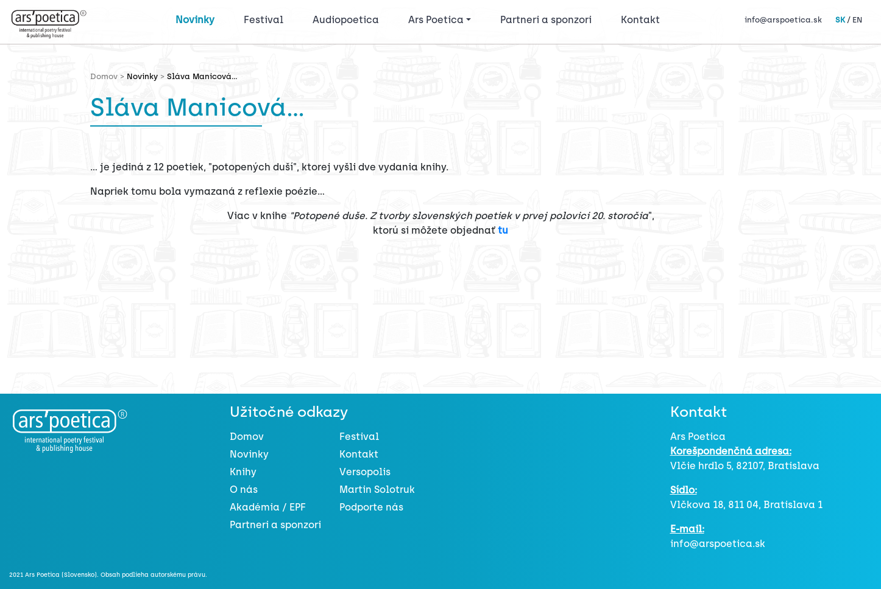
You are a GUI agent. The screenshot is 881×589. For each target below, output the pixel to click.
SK (840, 19)
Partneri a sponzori (546, 20)
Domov (247, 436)
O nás (244, 489)
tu (503, 230)
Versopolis (365, 472)
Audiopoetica (346, 20)
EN (857, 19)
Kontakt (640, 20)
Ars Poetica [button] (436, 20)
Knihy (243, 472)
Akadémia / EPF (268, 507)
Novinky (194, 20)
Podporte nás (371, 507)
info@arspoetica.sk (783, 19)
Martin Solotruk (377, 489)
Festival (266, 19)
